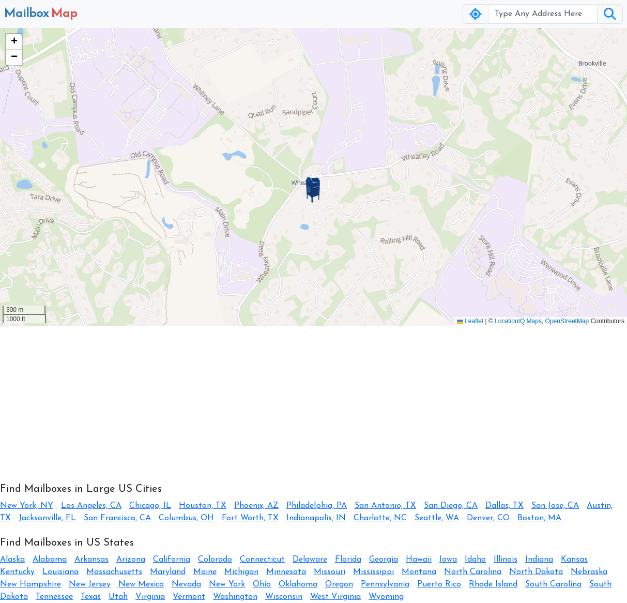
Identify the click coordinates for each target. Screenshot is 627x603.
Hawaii (419, 559)
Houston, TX (202, 506)
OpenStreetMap (567, 321)
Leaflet (470, 321)
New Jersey (90, 584)
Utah (118, 597)
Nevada (186, 584)
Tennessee (54, 597)
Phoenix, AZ (256, 506)
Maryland (168, 572)
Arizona (130, 559)
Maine (205, 572)
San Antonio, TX (385, 506)
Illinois (505, 559)
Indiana (539, 559)
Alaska (12, 559)
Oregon (339, 584)
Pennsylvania (385, 584)
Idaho (475, 559)
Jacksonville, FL (47, 518)
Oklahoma (298, 584)
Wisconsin (283, 597)
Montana (419, 572)
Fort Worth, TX (250, 518)
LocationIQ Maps (518, 321)
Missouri (329, 572)
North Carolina (472, 572)
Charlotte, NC (380, 518)
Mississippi (373, 572)
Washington (235, 597)
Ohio (262, 584)
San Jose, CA (555, 506)
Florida (348, 559)
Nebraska (589, 572)
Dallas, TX (504, 506)
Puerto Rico (439, 584)
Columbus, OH (186, 518)
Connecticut (262, 559)
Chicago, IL (150, 506)
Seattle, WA (437, 518)
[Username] (543, 14)
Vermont (189, 597)
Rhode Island (493, 584)
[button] (313, 190)
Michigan (241, 572)
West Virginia (335, 597)
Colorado (215, 559)
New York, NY (26, 506)
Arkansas (91, 559)
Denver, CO (488, 518)
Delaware (310, 559)
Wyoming (386, 597)
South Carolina (553, 584)
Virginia (150, 597)
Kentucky (17, 572)
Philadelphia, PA (316, 506)
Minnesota (286, 572)
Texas (91, 597)
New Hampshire (30, 584)
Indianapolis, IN (316, 518)
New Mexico (141, 584)
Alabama (50, 559)
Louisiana (60, 572)
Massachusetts (114, 572)
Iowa (448, 559)
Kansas (574, 559)
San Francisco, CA (117, 518)
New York (227, 584)
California (171, 559)
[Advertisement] (310, 398)
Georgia (383, 559)
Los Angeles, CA (91, 506)
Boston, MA (539, 518)
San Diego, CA (451, 506)
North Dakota (536, 572)
